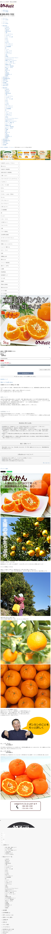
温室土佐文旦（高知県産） (6, 172)
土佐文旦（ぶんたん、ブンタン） (8, 163)
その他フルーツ (8, 52)
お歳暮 (6, 68)
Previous (2, 156)
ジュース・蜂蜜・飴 (9, 61)
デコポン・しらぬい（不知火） (7, 194)
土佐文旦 (7, 27)
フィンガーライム (9, 34)
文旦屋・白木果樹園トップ (5, 147)
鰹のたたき (7, 70)
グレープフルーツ (9, 45)
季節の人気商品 (4, 284)
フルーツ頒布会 (4, 231)
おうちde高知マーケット (10, 898)
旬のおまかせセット (9, 59)
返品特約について (4, 379)
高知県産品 (3, 271)
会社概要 (4, 82)
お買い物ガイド (6, 77)
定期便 (6, 56)
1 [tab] (23, 161)
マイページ (5, 18)
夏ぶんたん (7, 28)
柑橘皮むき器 (8, 64)
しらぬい (7, 41)
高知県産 (7, 73)
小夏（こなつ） (4, 175)
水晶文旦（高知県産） (5, 169)
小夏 (6, 32)
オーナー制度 (4, 290)
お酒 (6, 71)
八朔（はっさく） (5, 206)
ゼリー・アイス (8, 123)
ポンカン (12, 147)
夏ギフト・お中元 (9, 67)
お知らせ (5, 922)
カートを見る (5, 19)
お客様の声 (5, 79)
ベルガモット (8, 35)
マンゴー (7, 49)
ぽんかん (7, 42)
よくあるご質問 (8, 848)
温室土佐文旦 (8, 31)
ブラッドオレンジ (9, 43)
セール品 (3, 278)
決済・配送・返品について (10, 847)
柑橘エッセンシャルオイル (10, 60)
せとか (6, 39)
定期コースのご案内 (7, 917)
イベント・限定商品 (9, 66)
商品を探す (5, 25)
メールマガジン (6, 926)
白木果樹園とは (6, 912)
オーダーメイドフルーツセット (11, 57)
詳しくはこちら (46, 462)
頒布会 (6, 117)
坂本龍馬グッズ (8, 74)
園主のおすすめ (4, 287)
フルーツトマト (8, 53)
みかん (6, 38)
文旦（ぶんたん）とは (8, 915)
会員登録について (9, 852)
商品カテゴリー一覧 (7, 856)
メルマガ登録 (5, 11)
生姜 (6, 54)
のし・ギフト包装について (10, 850)
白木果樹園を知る (6, 78)
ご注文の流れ (8, 851)
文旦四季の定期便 (5, 234)
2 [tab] (24, 161)
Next (49, 156)
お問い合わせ (5, 10)
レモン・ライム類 (9, 36)
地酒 (2, 253)
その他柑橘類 (8, 46)
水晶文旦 (7, 29)
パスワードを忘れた (9, 854)
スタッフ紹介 (5, 81)
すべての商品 (4, 293)
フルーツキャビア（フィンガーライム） (9, 178)
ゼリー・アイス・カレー (10, 63)
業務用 (6, 75)
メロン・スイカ (8, 50)
